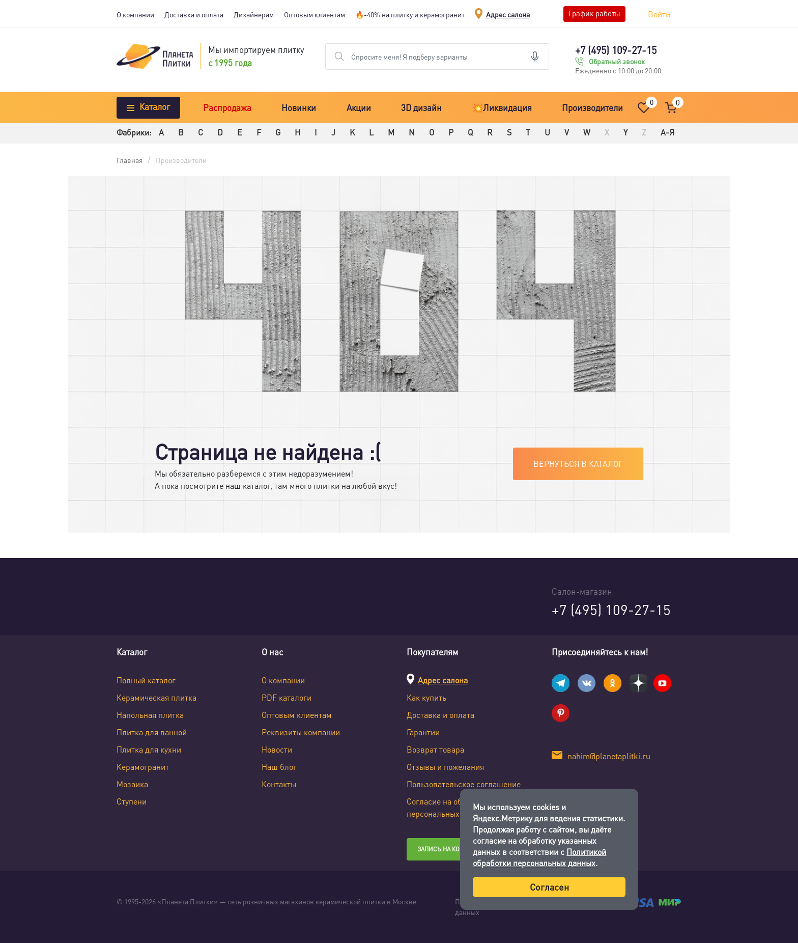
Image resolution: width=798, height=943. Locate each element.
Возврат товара (435, 749)
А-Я (667, 132)
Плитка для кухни (149, 749)
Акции (359, 107)
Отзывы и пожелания (445, 766)
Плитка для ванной (152, 732)
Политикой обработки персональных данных (539, 857)
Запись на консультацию (458, 849)
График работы (594, 13)
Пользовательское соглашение (464, 784)
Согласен (549, 887)
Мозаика (132, 784)
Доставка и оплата (193, 14)
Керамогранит (143, 766)
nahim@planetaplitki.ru (608, 756)
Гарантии (423, 732)
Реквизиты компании (301, 732)
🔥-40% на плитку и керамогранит (410, 14)
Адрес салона (508, 14)
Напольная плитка (150, 714)
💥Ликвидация (502, 107)
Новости (277, 749)
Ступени (132, 801)
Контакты (279, 784)
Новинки (298, 107)
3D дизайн (421, 107)
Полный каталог (146, 680)
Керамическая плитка (156, 697)
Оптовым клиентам (314, 14)
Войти (659, 14)
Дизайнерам (254, 14)
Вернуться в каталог (578, 463)
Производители (592, 107)
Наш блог (279, 766)
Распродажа (227, 107)
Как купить (426, 697)
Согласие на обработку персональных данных (449, 807)
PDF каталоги (286, 697)
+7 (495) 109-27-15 (616, 50)
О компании (135, 14)
